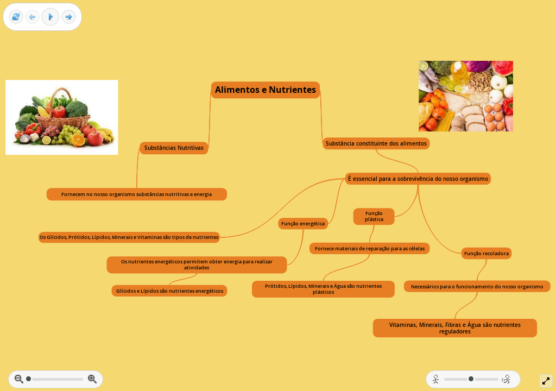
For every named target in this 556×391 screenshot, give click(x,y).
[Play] (50, 16)
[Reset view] (16, 17)
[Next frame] (68, 17)
